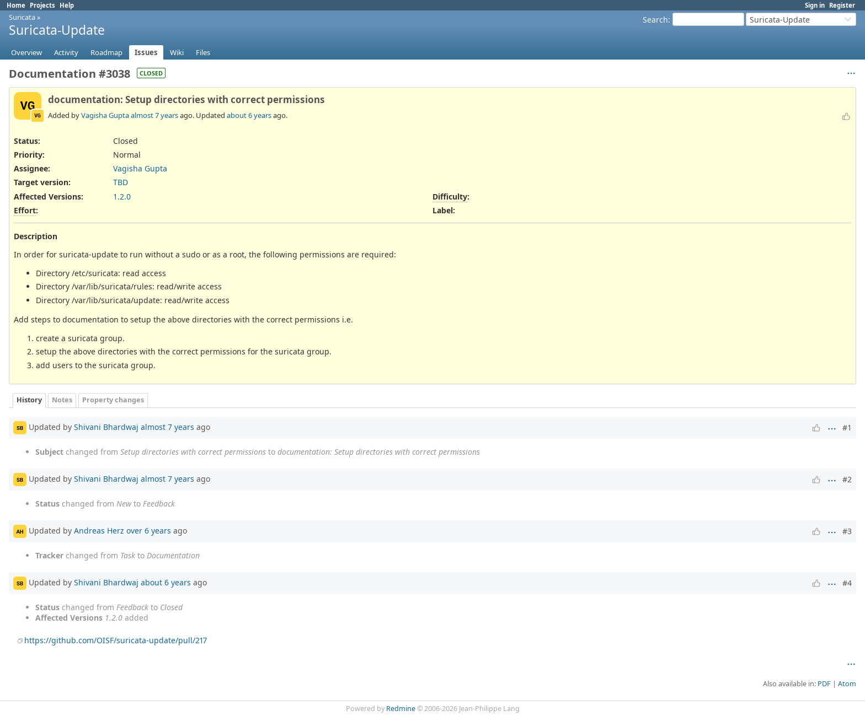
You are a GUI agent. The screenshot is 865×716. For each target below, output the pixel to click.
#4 (847, 583)
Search (655, 19)
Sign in (815, 5)
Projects (42, 5)
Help (67, 5)
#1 (847, 427)
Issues (146, 52)
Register (842, 5)
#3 (847, 531)
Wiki (177, 52)
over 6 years (148, 530)
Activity (66, 52)
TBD (120, 182)
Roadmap (106, 52)
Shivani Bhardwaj (106, 427)
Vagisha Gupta (105, 115)
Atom (847, 683)
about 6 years (249, 115)
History (29, 400)
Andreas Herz (99, 530)
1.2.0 (122, 196)
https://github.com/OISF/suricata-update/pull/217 (115, 640)
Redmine (400, 708)
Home (16, 5)
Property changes (113, 400)
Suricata (22, 17)
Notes (62, 400)
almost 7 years (154, 115)
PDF (824, 683)
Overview (26, 52)
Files (203, 52)
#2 (847, 479)
